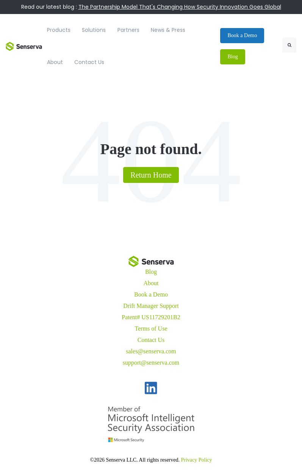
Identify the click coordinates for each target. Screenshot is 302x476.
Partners (128, 30)
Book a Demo (151, 294)
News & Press (168, 30)
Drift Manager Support (151, 306)
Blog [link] (232, 56)
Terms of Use (151, 328)
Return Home (150, 175)
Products (58, 30)
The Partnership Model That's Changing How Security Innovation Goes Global (179, 7)
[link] (24, 45)
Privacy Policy (196, 460)
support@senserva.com (151, 362)
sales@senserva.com (151, 351)
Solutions (94, 30)
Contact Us (89, 62)
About (55, 62)
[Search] (289, 45)
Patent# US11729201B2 (151, 317)
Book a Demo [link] (242, 35)
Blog (151, 271)
